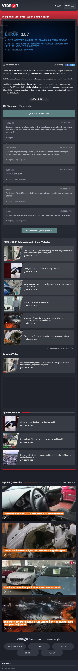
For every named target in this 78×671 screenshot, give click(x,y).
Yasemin (65, 665)
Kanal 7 (9, 665)
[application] (39, 41)
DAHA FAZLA (69, 480)
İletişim (5, 645)
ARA (57, 6)
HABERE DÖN (67, 346)
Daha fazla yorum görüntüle (39, 228)
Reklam (5, 639)
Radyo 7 (19, 665)
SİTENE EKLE (53, 346)
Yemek (50, 618)
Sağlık (60, 610)
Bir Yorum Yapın (39, 112)
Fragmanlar (18, 610)
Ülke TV (37, 665)
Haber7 (51, 665)
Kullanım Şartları (8, 634)
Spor (29, 618)
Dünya (39, 610)
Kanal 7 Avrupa (28, 665)
